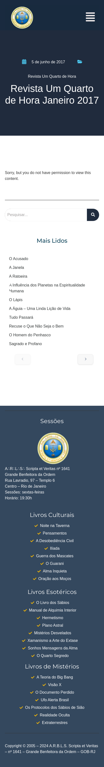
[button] (90, 17)
